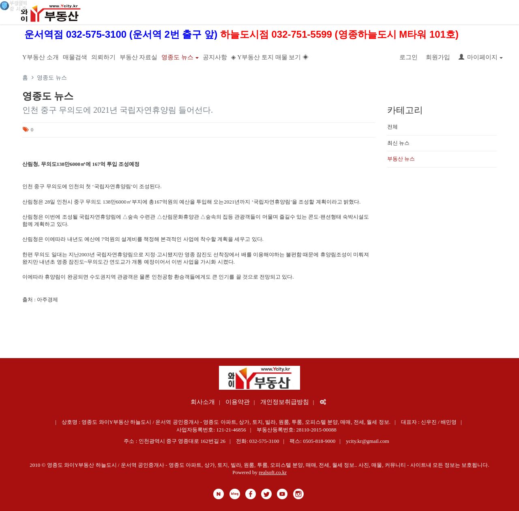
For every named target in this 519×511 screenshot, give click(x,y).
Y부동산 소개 (40, 57)
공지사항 (215, 57)
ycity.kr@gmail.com (367, 441)
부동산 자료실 (139, 57)
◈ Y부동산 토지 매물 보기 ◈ (270, 57)
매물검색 (75, 57)
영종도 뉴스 (180, 57)
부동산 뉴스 (401, 159)
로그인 (408, 57)
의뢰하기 (103, 57)
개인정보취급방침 (284, 402)
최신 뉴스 (398, 143)
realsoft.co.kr (273, 472)
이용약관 (237, 402)
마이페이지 (480, 57)
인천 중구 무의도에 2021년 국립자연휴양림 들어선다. (117, 109)
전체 (392, 127)
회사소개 (203, 402)
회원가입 (438, 57)
